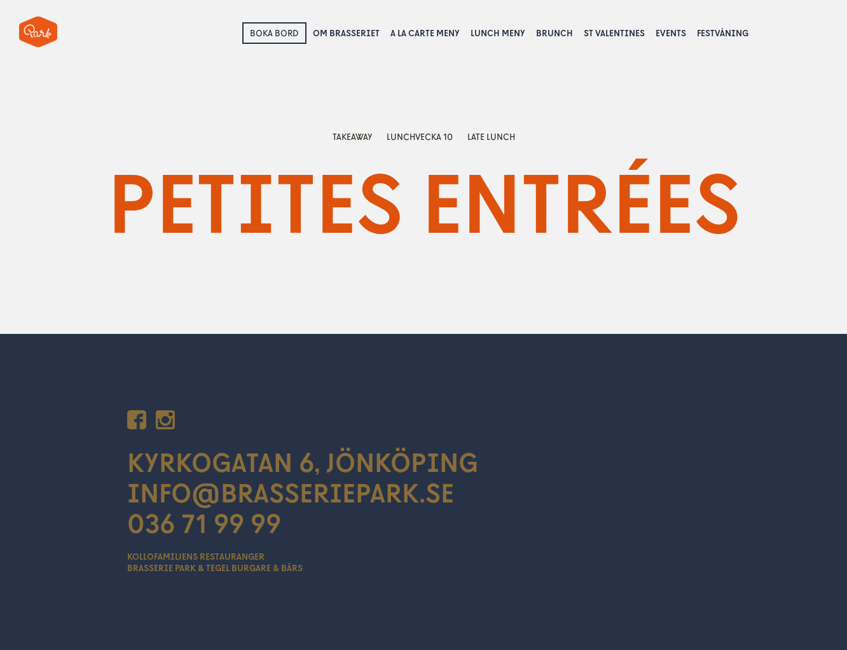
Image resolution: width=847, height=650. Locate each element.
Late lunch (491, 136)
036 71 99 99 (204, 523)
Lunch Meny (498, 32)
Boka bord (274, 32)
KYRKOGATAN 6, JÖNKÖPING (302, 462)
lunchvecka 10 (421, 136)
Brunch (554, 32)
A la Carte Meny (425, 32)
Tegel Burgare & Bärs (254, 567)
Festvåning (722, 32)
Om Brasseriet (346, 32)
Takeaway (353, 136)
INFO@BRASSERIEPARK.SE (290, 492)
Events (671, 32)
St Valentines (614, 32)
